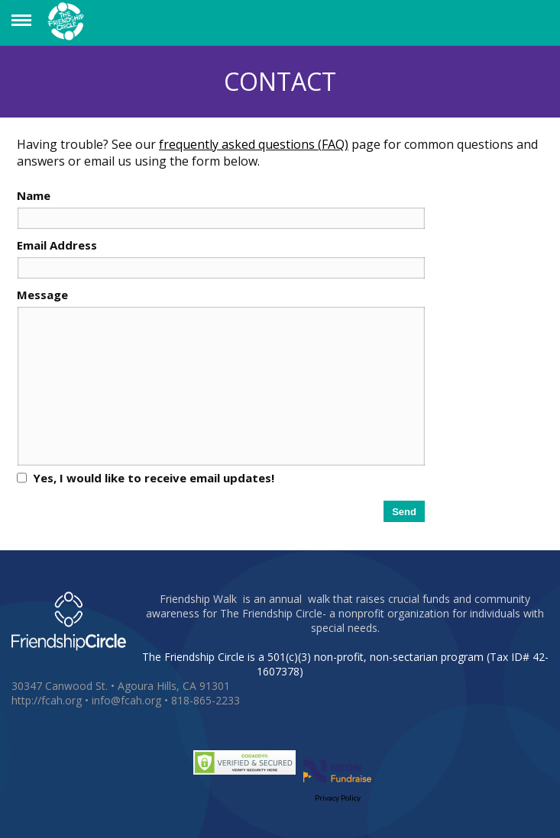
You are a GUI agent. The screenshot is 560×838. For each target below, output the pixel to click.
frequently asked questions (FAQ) (253, 144)
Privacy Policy (338, 797)
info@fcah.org (126, 700)
